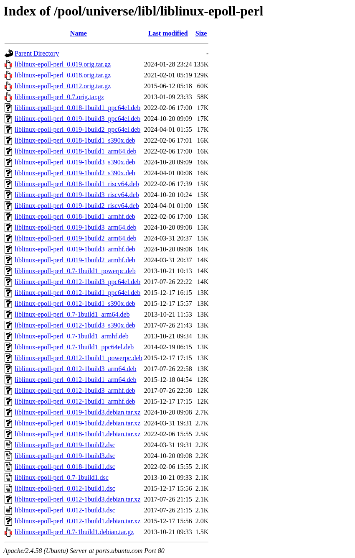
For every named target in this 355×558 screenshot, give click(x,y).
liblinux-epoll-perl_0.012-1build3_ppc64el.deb (77, 281)
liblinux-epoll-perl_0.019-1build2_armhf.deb (75, 260)
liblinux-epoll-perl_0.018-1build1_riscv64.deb (77, 183)
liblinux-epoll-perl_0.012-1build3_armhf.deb (75, 390)
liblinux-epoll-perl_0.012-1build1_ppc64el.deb (77, 292)
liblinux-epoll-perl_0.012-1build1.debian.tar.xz (77, 521)
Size (201, 33)
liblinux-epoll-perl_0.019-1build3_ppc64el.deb (77, 118)
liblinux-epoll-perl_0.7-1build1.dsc (62, 477)
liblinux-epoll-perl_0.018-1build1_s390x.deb (75, 140)
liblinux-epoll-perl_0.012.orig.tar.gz (63, 86)
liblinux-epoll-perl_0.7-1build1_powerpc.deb (75, 270)
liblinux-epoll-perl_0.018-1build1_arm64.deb (76, 151)
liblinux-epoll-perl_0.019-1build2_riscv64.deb (77, 205)
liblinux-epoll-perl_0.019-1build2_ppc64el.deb (77, 129)
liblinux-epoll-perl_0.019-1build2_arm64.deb (76, 238)
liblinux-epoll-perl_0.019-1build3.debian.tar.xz (77, 412)
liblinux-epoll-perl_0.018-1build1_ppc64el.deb (77, 107)
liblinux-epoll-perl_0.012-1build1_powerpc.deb (78, 357)
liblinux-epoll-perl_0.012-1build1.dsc (65, 488)
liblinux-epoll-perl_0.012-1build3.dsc (65, 510)
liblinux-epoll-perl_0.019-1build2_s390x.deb (75, 173)
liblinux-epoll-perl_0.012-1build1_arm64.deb (76, 379)
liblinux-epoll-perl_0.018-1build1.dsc (65, 466)
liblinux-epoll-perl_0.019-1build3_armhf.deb (75, 249)
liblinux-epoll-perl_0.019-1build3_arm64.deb (76, 227)
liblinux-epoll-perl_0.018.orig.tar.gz (63, 75)
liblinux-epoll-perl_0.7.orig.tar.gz (59, 96)
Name (78, 33)
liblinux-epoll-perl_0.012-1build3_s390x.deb (75, 325)
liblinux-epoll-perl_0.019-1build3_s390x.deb (75, 162)
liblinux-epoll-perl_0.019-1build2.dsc (65, 444)
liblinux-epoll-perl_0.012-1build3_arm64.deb (76, 368)
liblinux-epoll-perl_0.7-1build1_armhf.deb (72, 336)
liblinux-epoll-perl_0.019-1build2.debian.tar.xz (77, 423)
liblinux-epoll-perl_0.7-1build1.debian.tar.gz (74, 531)
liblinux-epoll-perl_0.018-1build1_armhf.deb (75, 216)
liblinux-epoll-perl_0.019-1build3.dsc (65, 455)
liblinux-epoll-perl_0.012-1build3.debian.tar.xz (77, 499)
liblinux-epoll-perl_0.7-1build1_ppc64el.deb (74, 347)
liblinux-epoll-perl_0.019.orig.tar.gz (63, 64)
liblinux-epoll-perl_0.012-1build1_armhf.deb (75, 401)
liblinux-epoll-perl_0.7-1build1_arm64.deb (72, 314)
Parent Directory (37, 53)
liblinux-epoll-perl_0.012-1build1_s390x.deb (75, 303)
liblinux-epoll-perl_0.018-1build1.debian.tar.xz (77, 434)
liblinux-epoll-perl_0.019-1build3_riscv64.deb (77, 194)
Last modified (168, 33)
